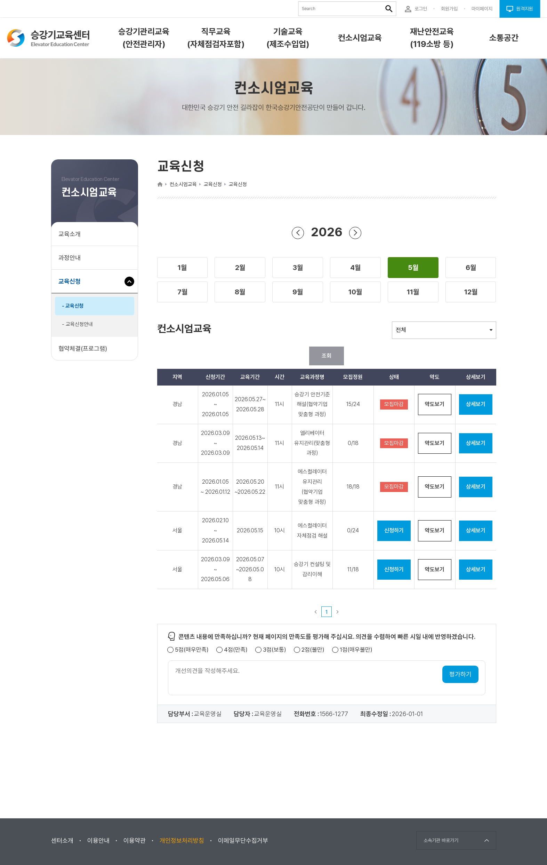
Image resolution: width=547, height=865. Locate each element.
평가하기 (460, 674)
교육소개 (69, 234)
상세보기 (475, 404)
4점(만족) (236, 649)
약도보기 (434, 404)
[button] (182, 267)
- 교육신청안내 (77, 324)
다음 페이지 (337, 611)
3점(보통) (274, 649)
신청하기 (394, 530)
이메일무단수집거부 (243, 840)
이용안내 (98, 840)
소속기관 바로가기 (441, 840)
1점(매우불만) (356, 649)
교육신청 (72, 284)
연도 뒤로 (298, 233)
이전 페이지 (316, 611)
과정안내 (69, 257)
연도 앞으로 (355, 233)
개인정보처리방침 (182, 840)
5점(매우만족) (192, 649)
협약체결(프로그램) (82, 348)
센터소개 (62, 840)
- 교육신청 (72, 306)
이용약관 (134, 840)
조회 (326, 355)
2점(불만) (312, 649)
